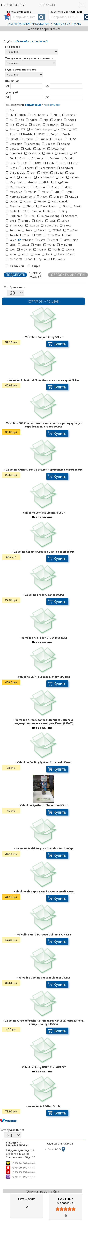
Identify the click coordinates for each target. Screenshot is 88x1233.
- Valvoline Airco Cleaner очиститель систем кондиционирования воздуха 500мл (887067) (43, 721)
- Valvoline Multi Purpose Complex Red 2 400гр (43, 848)
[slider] (66, 1209)
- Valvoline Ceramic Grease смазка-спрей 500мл (43, 551)
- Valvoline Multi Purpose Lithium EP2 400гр (43, 934)
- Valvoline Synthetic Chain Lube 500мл (43, 805)
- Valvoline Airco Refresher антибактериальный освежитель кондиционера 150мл (43, 1022)
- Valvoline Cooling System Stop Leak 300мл (43, 762)
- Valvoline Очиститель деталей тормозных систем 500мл (43, 469)
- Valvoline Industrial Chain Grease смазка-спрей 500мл (43, 380)
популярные (33, 105)
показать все (52, 105)
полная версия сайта (44, 29)
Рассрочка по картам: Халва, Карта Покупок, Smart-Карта (44, 23)
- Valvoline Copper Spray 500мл (43, 337)
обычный (21, 41)
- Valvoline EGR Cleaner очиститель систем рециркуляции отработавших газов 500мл (43, 424)
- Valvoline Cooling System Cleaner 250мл (43, 977)
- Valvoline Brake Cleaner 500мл (43, 594)
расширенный (39, 41)
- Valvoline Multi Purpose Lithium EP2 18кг (43, 677)
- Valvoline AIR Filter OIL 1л (43, 1106)
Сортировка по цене (43, 301)
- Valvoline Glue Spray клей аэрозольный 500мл (43, 891)
